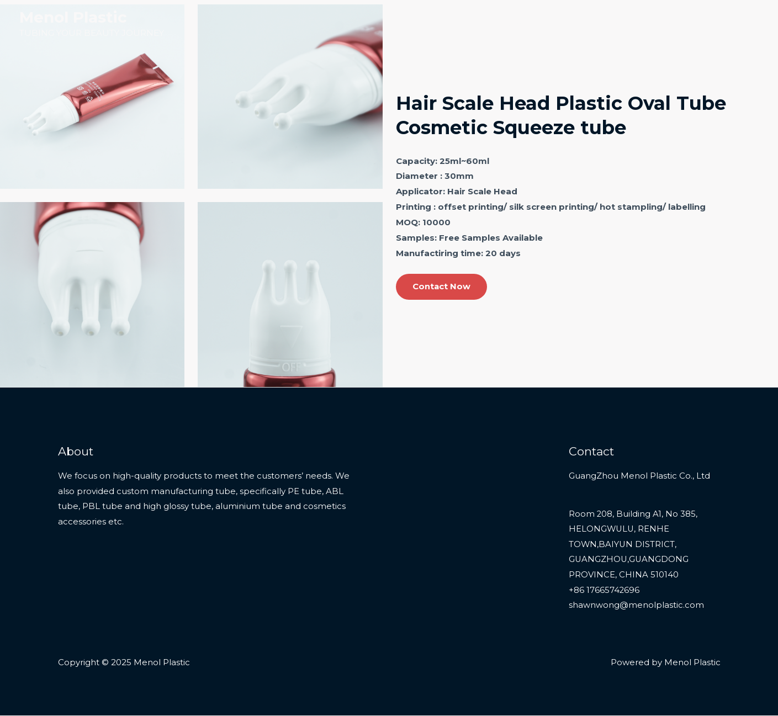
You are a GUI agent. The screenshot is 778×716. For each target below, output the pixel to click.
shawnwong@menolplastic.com (636, 606)
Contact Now (441, 287)
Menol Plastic (73, 17)
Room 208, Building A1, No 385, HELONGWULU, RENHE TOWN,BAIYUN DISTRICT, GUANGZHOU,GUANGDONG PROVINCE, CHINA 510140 (633, 545)
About (687, 23)
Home (527, 23)
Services (640, 23)
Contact (733, 23)
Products (577, 23)
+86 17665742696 (604, 591)
